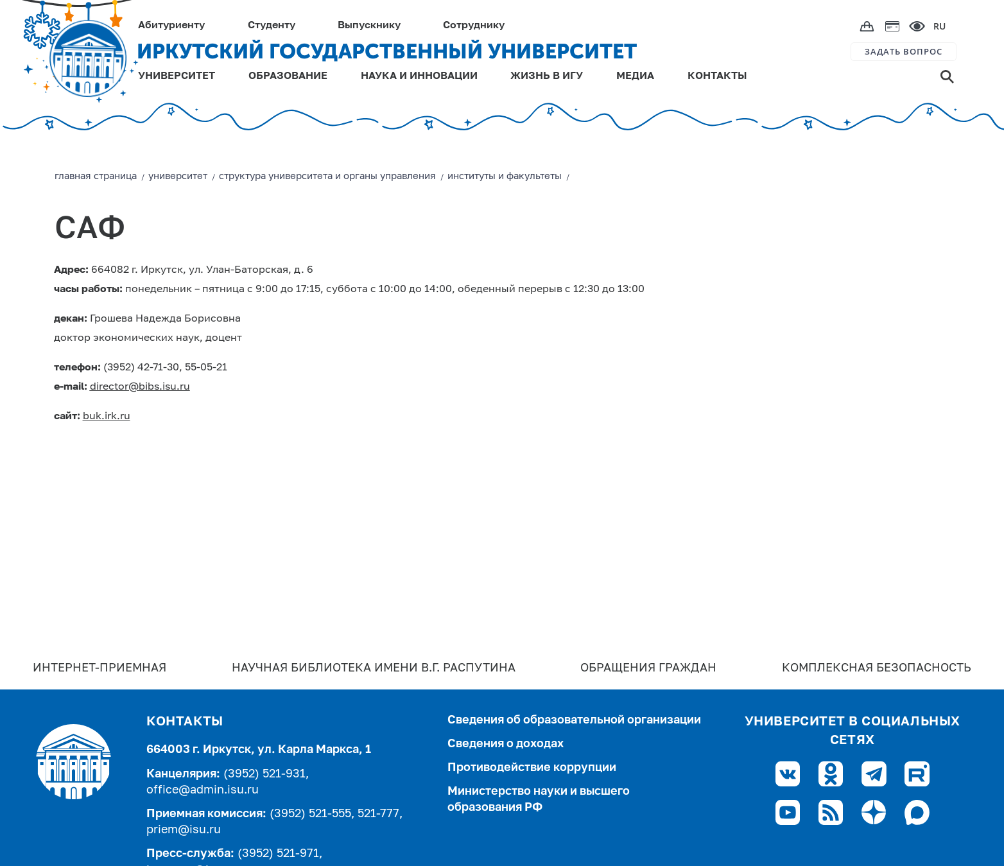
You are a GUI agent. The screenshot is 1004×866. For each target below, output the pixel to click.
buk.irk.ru (106, 416)
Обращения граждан (648, 668)
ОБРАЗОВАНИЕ (287, 76)
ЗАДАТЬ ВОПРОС (903, 51)
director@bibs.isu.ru (140, 387)
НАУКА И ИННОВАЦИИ (419, 76)
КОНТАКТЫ (717, 76)
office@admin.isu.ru (202, 790)
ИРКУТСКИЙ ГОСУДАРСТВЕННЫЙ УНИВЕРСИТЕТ (387, 51)
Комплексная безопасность (876, 668)
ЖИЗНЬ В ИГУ (546, 76)
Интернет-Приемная (99, 668)
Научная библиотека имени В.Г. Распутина (373, 668)
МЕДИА (635, 76)
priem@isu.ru (183, 830)
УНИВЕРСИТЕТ (176, 76)
